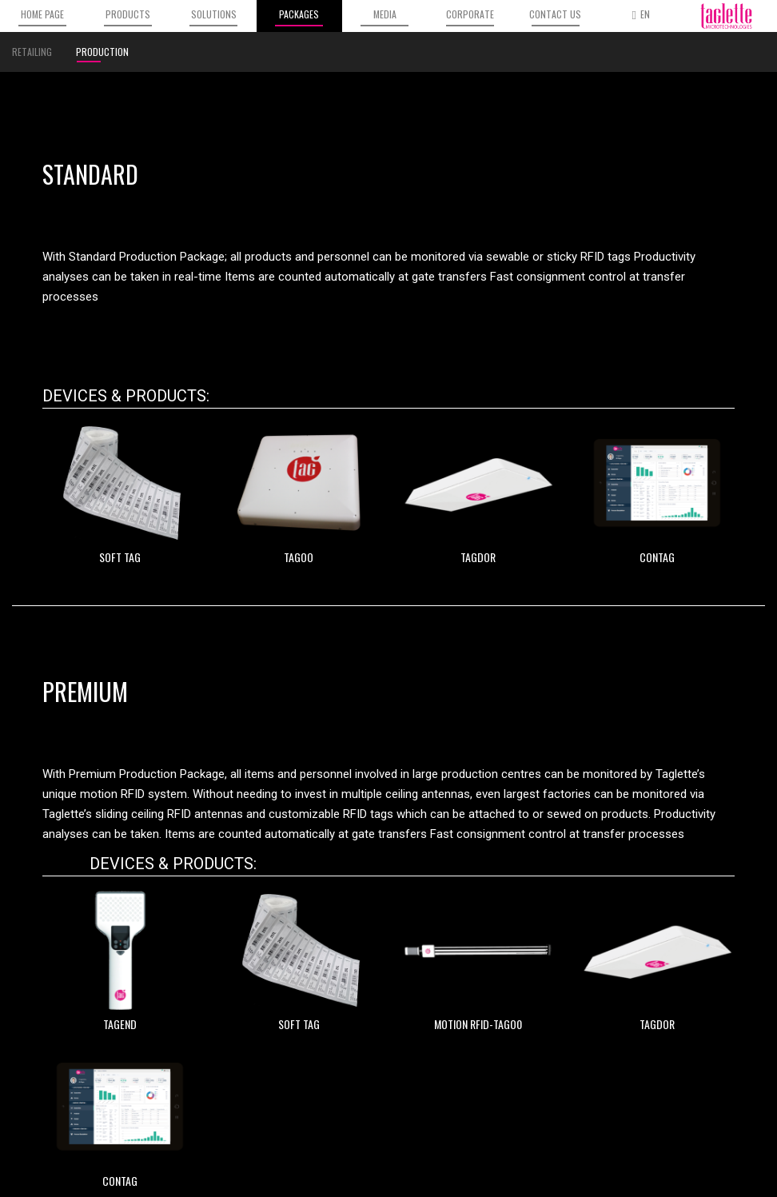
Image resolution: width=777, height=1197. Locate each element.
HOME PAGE (42, 16)
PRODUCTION (102, 53)
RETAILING (32, 51)
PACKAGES (299, 16)
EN (641, 14)
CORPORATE (470, 16)
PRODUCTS (128, 16)
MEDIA (384, 16)
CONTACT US (555, 16)
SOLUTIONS (213, 16)
